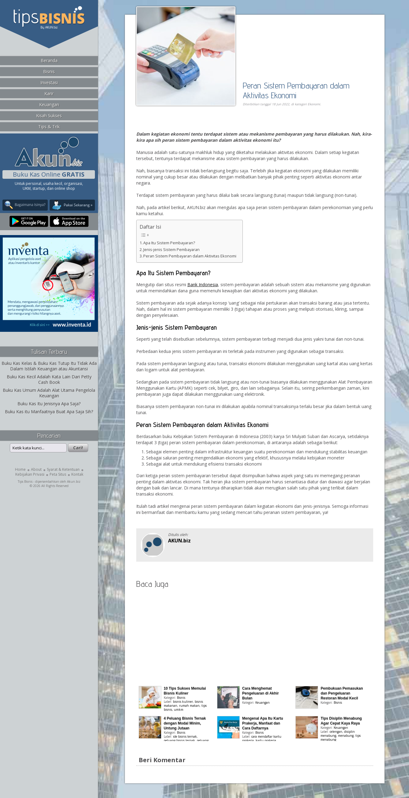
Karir (49, 93)
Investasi (49, 82)
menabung (346, 735)
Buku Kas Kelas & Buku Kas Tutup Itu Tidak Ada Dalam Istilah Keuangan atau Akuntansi (49, 366)
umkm (178, 709)
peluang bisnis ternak (179, 740)
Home (20, 469)
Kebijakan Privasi (29, 474)
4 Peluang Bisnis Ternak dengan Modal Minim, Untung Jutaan (185, 723)
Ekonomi (314, 104)
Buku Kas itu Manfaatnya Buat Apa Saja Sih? (49, 411)
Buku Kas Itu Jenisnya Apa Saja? (49, 403)
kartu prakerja (266, 740)
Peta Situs (58, 474)
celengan (336, 731)
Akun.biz (74, 481)
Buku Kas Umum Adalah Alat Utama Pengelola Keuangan (49, 393)
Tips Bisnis (25, 481)
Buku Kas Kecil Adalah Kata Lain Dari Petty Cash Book (49, 379)
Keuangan (49, 104)
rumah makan (189, 705)
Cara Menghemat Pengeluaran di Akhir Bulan (260, 693)
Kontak (77, 474)
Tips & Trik (49, 126)
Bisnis (49, 71)
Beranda (49, 60)
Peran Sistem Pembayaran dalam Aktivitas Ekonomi (296, 90)
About (36, 469)
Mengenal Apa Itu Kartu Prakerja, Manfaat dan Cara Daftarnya (262, 723)
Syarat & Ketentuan (63, 469)
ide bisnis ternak (185, 736)
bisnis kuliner (183, 701)
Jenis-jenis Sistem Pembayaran (171, 249)
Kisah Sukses (49, 115)
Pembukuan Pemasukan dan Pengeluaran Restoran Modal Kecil (342, 693)
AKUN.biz (179, 540)
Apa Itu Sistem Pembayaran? (169, 242)
